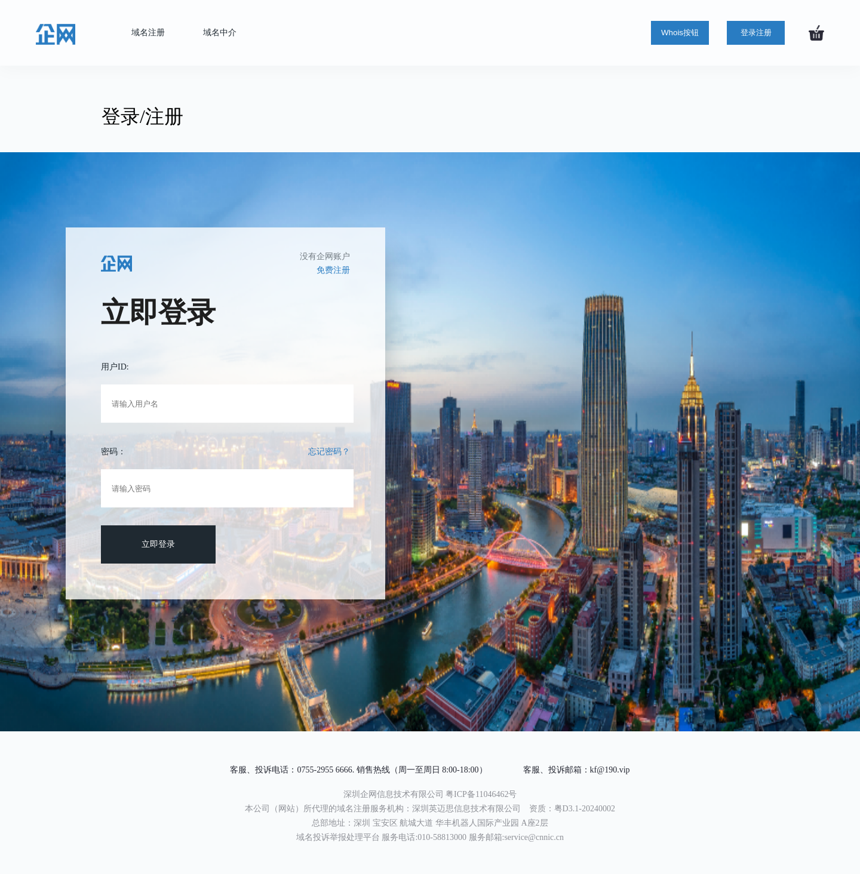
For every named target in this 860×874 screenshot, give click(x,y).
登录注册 (756, 32)
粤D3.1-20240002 (584, 808)
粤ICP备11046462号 (481, 794)
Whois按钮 (680, 32)
